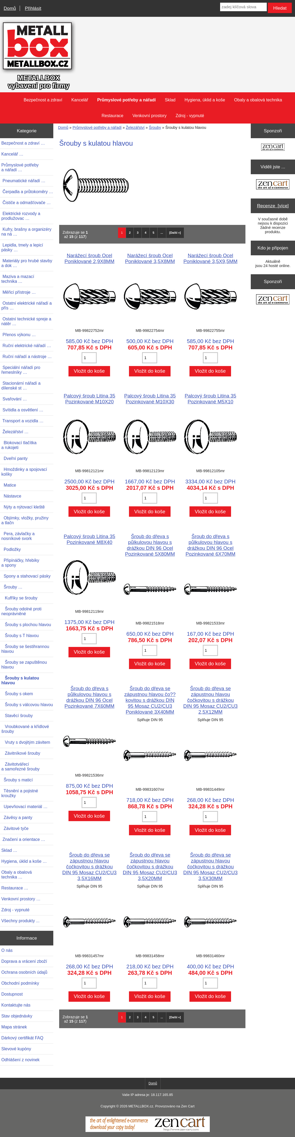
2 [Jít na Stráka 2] (130, 232)
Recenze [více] (273, 205)
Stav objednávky (16, 1016)
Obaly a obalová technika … (16, 874)
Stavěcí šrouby (17, 715)
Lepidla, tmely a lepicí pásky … (22, 247)
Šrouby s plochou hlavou (26, 624)
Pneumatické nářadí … (23, 180)
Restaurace (112, 115)
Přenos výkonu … (18, 334)
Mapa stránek (14, 1027)
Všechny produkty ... (20, 921)
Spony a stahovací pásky (26, 576)
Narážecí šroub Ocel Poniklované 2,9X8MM (89, 258)
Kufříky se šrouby (19, 598)
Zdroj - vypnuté (190, 115)
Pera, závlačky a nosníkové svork (18, 536)
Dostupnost (12, 994)
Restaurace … (14, 888)
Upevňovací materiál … (24, 806)
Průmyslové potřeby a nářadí (97, 127)
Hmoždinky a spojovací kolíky (24, 471)
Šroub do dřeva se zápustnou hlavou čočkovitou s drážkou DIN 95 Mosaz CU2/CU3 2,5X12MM (210, 700)
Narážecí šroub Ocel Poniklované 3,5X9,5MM (210, 258)
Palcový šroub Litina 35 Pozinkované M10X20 (89, 398)
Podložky (11, 549)
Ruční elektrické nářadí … (26, 345)
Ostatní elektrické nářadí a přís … (26, 305)
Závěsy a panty (16, 817)
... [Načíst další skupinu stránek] (161, 232)
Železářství (135, 127)
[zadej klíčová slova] (243, 7)
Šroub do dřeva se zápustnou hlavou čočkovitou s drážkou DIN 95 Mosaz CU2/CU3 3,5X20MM (150, 866)
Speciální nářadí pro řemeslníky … (20, 370)
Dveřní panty (14, 458)
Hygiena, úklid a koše (205, 100)
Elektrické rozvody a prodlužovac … (20, 216)
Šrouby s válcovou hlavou (27, 704)
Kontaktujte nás (15, 1005)
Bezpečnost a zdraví (43, 100)
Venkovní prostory (149, 115)
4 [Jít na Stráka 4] (145, 232)
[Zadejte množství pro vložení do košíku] (89, 357)
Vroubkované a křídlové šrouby (25, 729)
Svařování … (14, 399)
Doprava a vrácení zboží (24, 961)
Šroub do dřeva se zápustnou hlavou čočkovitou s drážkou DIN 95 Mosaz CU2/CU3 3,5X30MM (210, 866)
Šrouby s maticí (17, 780)
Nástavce (11, 496)
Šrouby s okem (17, 693)
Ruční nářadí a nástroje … (26, 356)
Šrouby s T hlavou (20, 635)
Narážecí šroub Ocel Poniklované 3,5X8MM (150, 258)
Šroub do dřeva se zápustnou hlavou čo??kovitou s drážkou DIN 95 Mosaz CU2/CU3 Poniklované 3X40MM (150, 700)
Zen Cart (187, 1106)
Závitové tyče (15, 828)
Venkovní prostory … (21, 899)
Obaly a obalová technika (258, 100)
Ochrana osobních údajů (24, 972)
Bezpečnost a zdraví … (23, 143)
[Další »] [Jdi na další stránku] (175, 232)
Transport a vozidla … (22, 421)
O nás (7, 950)
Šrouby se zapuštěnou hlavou (24, 664)
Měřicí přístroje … (18, 292)
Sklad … (9, 850)
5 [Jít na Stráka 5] (153, 232)
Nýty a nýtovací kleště (23, 507)
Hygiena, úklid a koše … (24, 861)
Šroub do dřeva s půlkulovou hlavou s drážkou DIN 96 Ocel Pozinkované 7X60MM (89, 697)
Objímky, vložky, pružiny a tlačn (25, 520)
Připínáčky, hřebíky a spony (20, 562)
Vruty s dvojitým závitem (25, 742)
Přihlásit (33, 8)
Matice (8, 485)
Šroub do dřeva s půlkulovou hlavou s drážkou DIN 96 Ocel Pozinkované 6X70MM (210, 545)
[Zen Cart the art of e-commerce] (273, 147)
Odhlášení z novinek (20, 1060)
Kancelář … (12, 154)
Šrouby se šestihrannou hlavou (25, 649)
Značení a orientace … (23, 839)
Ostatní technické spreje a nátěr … (26, 321)
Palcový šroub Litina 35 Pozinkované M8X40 (89, 539)
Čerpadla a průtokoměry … (27, 191)
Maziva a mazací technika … (17, 279)
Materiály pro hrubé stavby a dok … (26, 263)
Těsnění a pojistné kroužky (19, 793)
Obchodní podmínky (20, 983)
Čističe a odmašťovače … (26, 202)
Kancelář (79, 100)
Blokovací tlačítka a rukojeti (19, 445)
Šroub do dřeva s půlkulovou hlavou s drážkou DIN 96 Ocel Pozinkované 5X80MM (150, 545)
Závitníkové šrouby (20, 753)
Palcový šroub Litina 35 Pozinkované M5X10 (210, 398)
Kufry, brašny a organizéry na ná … (26, 231)
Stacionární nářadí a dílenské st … (21, 385)
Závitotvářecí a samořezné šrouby (20, 766)
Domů (10, 8)
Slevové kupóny (16, 1049)
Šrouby (155, 127)
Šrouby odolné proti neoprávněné (21, 611)
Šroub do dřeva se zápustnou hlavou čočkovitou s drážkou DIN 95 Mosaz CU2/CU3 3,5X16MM (89, 866)
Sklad (170, 100)
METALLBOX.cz (140, 1106)
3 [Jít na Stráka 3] (137, 232)
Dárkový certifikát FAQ (22, 1038)
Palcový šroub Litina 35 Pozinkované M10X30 (150, 398)
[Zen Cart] (147, 1131)
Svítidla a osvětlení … (22, 410)
